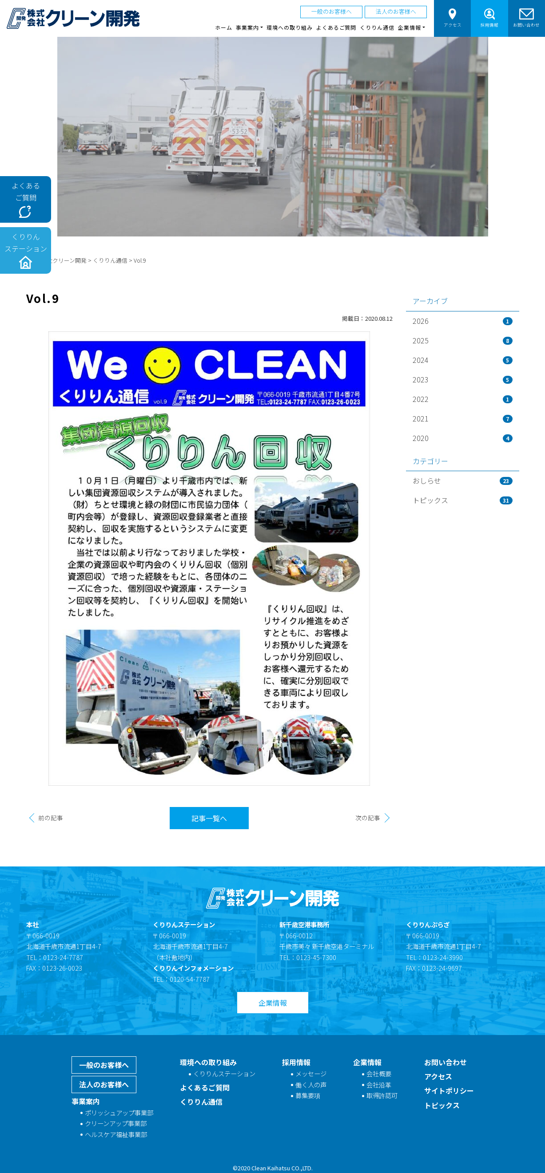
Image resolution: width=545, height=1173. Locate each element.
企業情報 (273, 1002)
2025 (463, 340)
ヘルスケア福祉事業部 (116, 1134)
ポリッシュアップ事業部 (119, 1112)
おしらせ (463, 480)
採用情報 (296, 1062)
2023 (463, 379)
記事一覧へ (209, 818)
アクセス (452, 18)
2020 (463, 438)
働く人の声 (310, 1084)
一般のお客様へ (331, 11)
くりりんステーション (224, 1073)
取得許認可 (382, 1095)
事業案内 (86, 1101)
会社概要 (378, 1073)
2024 (463, 359)
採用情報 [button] (489, 18)
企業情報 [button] (409, 27)
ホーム (223, 27)
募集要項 (307, 1095)
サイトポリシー (449, 1090)
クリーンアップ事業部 (116, 1123)
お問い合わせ (526, 18)
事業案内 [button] (247, 27)
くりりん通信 (377, 27)
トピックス (463, 500)
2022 (463, 399)
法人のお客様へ (396, 11)
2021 (463, 418)
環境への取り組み (290, 27)
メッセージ (310, 1073)
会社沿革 (378, 1084)
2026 (463, 320)
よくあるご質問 (336, 27)
